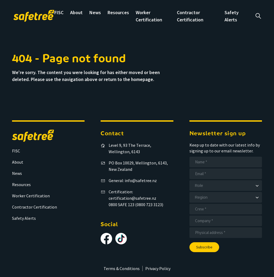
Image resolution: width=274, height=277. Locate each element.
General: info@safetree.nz (133, 180)
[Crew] (225, 209)
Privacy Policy (157, 268)
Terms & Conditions (122, 268)
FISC (58, 12)
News (95, 12)
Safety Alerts (24, 218)
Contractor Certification (34, 207)
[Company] (225, 221)
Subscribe (204, 247)
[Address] (225, 232)
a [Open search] (258, 16)
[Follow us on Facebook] (106, 238)
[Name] (225, 162)
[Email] (225, 173)
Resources (118, 12)
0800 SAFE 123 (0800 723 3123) (136, 204)
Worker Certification (31, 195)
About (76, 12)
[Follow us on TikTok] (121, 238)
